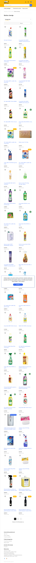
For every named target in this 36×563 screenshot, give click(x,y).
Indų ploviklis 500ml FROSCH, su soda (24, 224)
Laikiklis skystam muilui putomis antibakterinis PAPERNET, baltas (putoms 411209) (10, 428)
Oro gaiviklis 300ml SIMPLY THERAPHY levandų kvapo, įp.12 (9, 265)
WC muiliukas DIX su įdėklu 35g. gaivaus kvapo (9, 306)
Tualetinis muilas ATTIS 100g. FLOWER (24, 428)
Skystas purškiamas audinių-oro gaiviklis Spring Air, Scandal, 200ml (25, 510)
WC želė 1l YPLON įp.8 (8, 40)
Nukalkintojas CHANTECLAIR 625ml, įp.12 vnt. (25, 449)
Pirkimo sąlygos (7, 535)
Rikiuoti (21, 23)
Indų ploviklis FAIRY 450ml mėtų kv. (25, 407)
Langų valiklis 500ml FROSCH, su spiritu (10, 367)
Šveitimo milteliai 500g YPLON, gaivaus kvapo (9, 469)
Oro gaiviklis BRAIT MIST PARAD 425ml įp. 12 (24, 81)
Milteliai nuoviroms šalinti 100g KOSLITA (9, 449)
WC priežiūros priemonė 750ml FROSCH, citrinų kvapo (9, 408)
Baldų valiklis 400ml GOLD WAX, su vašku (25, 265)
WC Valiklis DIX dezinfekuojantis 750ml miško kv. (24, 347)
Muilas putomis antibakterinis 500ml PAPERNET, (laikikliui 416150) (25, 490)
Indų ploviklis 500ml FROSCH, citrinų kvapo (25, 122)
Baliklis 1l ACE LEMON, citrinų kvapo (25, 325)
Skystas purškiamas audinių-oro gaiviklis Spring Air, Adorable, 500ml (10, 490)
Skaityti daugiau (15, 281)
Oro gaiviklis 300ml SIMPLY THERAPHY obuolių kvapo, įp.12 (24, 41)
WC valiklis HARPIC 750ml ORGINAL (10, 101)
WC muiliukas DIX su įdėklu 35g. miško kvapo (9, 224)
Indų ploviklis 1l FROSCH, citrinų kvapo (24, 204)
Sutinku (18, 284)
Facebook (4, 558)
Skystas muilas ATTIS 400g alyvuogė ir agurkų (24, 184)
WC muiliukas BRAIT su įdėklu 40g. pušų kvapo (10, 81)
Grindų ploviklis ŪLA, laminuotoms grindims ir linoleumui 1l (25, 367)
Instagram (6, 558)
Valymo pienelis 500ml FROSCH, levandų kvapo (10, 204)
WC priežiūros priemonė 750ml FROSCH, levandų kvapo (24, 388)
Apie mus (5, 533)
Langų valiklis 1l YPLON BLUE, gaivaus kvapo (10, 163)
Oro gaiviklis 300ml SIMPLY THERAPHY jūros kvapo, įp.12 (24, 102)
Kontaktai (5, 546)
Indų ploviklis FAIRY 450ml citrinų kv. (10, 325)
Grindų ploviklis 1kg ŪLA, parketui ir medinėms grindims (10, 388)
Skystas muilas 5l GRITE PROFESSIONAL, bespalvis (8, 245)
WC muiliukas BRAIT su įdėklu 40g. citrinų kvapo (10, 143)
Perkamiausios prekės (17, 8)
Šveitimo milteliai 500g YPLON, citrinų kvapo (9, 347)
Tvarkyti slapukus (21, 281)
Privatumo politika (7, 536)
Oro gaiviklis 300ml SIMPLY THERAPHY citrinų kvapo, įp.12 (24, 61)
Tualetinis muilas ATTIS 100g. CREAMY (24, 469)
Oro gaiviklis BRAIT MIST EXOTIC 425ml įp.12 (9, 184)
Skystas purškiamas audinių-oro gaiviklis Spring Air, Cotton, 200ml (10, 510)
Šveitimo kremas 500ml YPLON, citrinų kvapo (24, 245)
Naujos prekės (25, 8)
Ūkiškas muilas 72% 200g (23, 142)
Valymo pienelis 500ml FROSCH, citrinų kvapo (10, 61)
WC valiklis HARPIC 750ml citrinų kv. (10, 121)
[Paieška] (18, 5)
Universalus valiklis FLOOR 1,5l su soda (24, 306)
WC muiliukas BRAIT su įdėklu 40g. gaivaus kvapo (25, 163)
